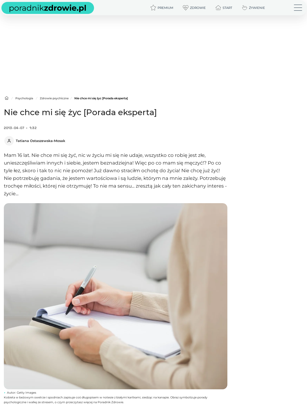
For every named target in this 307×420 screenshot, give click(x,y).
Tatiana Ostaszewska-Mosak (40, 141)
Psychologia (24, 98)
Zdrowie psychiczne (54, 98)
